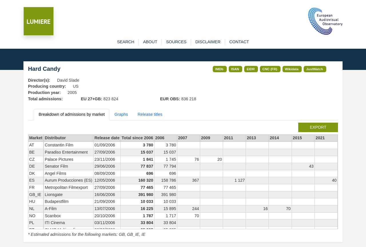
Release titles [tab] (150, 114)
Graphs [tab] (121, 114)
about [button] (150, 42)
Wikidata (292, 69)
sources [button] (176, 42)
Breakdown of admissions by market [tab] (72, 114)
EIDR (251, 69)
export (318, 127)
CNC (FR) (269, 69)
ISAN (235, 69)
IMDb (219, 69)
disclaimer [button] (207, 42)
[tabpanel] (183, 180)
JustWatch (314, 69)
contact (239, 42)
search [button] (125, 42)
